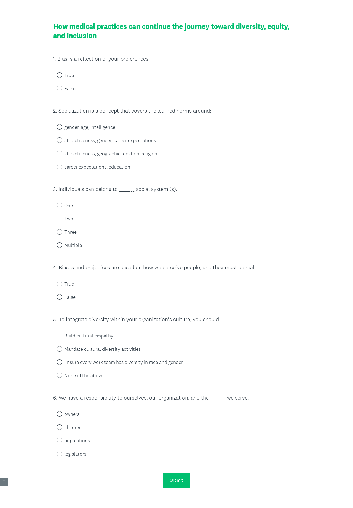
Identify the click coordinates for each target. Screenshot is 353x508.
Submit (176, 480)
